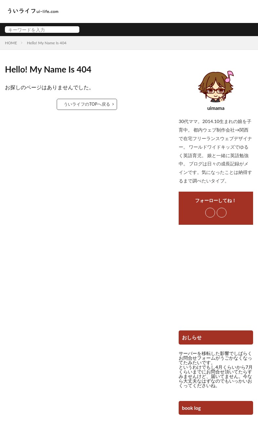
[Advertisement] (216, 280)
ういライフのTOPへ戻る (87, 104)
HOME (11, 42)
